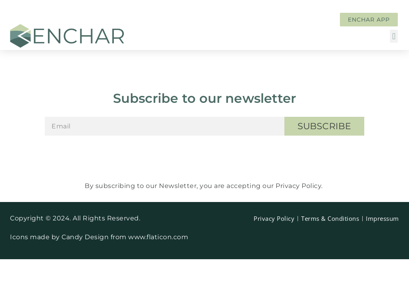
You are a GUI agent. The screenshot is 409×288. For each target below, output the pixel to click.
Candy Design (86, 237)
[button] (394, 36)
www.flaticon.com (158, 237)
